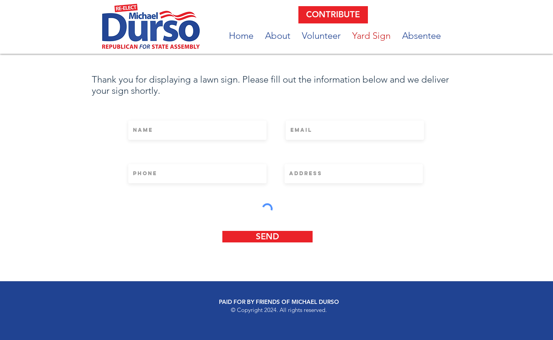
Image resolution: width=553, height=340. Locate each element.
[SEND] (267, 236)
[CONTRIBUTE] (333, 14)
